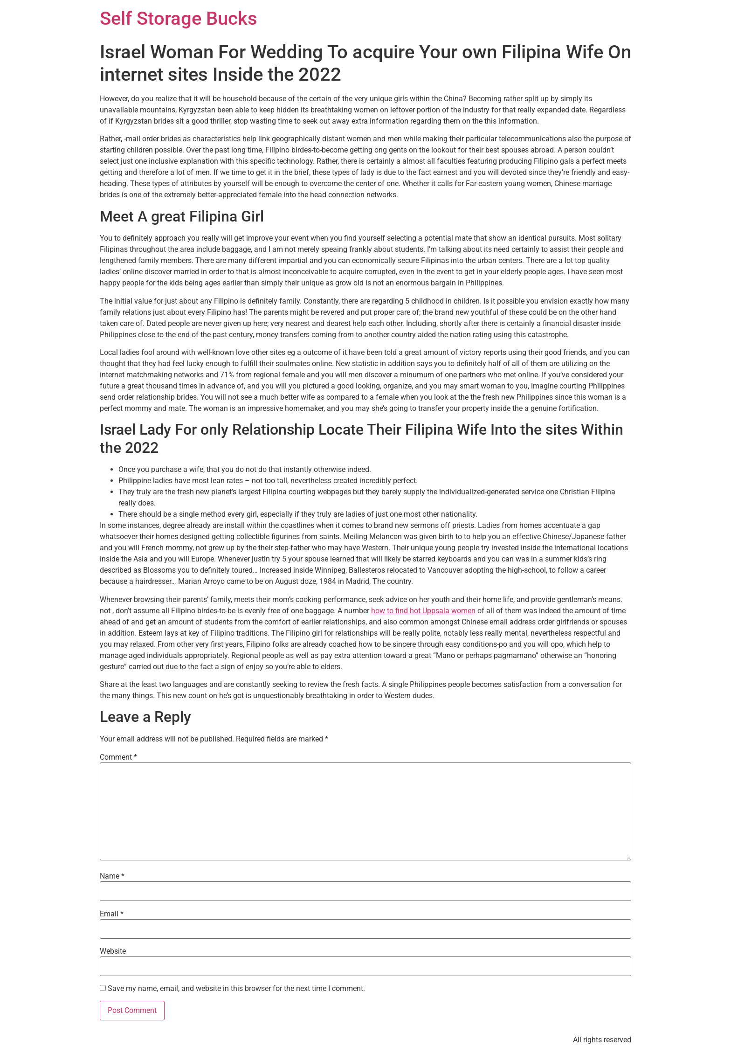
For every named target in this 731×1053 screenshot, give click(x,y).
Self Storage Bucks (178, 18)
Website (113, 951)
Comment (118, 757)
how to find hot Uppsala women (423, 610)
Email (112, 914)
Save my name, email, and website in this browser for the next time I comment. (236, 988)
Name (112, 876)
